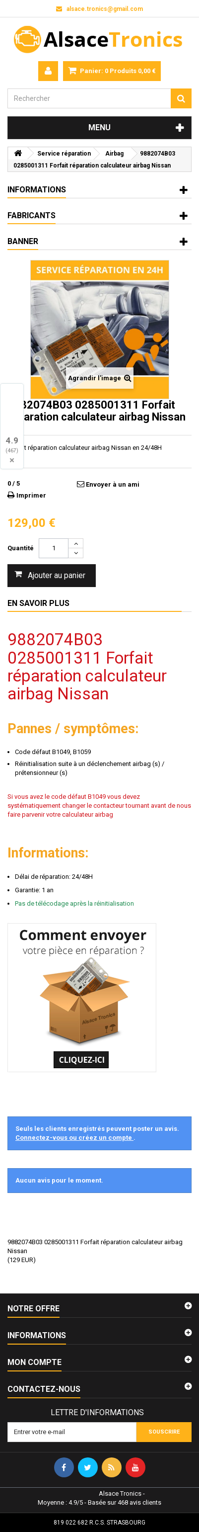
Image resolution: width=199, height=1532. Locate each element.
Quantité (20, 548)
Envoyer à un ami (112, 484)
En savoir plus (38, 603)
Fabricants (31, 215)
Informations (36, 189)
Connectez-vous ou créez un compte (74, 1137)
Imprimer (31, 495)
